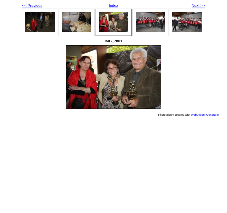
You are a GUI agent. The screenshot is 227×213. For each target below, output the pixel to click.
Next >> (198, 5)
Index (113, 5)
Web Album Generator (205, 114)
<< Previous (32, 5)
